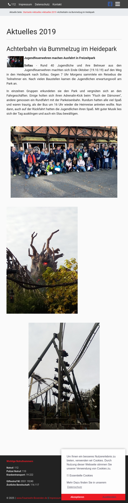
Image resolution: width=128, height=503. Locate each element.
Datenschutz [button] (74, 487)
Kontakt (57, 4)
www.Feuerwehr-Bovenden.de (31, 498)
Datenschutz (42, 4)
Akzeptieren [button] (77, 497)
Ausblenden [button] (109, 497)
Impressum (25, 4)
